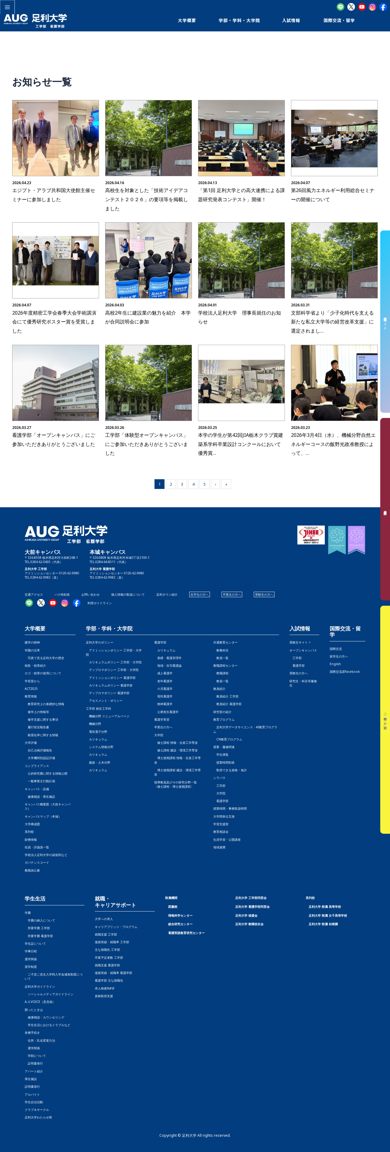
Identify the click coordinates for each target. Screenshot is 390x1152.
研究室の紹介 (222, 712)
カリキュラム (96, 739)
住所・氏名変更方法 (40, 1040)
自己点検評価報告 (38, 750)
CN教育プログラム (227, 739)
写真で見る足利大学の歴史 (44, 658)
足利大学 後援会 (246, 915)
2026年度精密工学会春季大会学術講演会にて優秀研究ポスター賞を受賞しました (54, 321)
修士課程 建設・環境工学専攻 (176, 750)
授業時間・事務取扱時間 (230, 808)
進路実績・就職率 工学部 (112, 942)
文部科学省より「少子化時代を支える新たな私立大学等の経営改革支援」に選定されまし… (332, 321)
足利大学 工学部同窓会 (251, 898)
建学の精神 (32, 642)
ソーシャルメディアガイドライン (49, 994)
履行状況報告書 (37, 727)
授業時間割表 (224, 762)
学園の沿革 (32, 650)
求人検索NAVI (104, 988)
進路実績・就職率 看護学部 (113, 973)
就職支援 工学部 (106, 934)
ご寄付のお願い (385, 720)
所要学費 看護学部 (39, 936)
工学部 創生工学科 (98, 708)
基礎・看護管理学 (168, 658)
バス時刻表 (62, 594)
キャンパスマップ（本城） (43, 816)
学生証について (35, 943)
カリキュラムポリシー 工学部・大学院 (114, 662)
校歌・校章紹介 (35, 665)
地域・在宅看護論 (168, 665)
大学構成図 (32, 824)
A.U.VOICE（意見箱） (40, 1002)
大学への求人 (104, 919)
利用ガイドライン (99, 603)
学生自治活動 (34, 1102)
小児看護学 (163, 689)
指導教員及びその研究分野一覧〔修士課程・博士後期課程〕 (175, 784)
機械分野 (93, 724)
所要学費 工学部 (37, 928)
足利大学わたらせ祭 (38, 1117)
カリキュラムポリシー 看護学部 (109, 685)
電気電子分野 (96, 731)
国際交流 (336, 649)
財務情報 (31, 839)
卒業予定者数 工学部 (109, 957)
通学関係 (31, 959)
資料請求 (385, 509)
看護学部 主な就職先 (109, 980)
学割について (35, 1056)
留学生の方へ (339, 656)
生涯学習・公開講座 (227, 839)
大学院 (219, 793)
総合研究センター (180, 924)
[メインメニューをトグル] (7, 7)
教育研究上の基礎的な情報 (44, 704)
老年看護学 (163, 681)
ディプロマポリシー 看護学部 (107, 693)
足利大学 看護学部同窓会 (252, 906)
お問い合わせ (90, 594)
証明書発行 (34, 1063)
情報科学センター (180, 915)
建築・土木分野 (98, 762)
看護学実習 (161, 719)
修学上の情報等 (37, 712)
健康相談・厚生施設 (40, 796)
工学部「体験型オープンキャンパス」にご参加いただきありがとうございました (146, 444)
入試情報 (299, 629)
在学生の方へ (199, 594)
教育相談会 (221, 831)
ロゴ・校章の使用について (43, 673)
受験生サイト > (300, 642)
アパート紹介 (34, 1071)
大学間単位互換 (224, 816)
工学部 (219, 785)
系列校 (29, 831)
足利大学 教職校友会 (249, 924)
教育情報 (31, 696)
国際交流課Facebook (345, 671)
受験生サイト (385, 322)
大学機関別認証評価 (40, 758)
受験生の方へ (264, 594)
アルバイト (32, 1094)
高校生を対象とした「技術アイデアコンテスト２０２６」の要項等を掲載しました (146, 199)
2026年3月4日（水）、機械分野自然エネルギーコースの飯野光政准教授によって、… (333, 444)
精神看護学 (163, 704)
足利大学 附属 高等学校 (325, 906)
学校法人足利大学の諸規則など (46, 855)
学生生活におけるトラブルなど (47, 1025)
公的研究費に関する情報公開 (46, 773)
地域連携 (219, 847)
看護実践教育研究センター (186, 933)
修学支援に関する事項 (41, 719)
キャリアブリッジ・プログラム (116, 927)
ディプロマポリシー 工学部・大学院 (112, 670)
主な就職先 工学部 (107, 949)
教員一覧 (221, 658)
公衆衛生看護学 (166, 712)
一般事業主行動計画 (40, 781)
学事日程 (31, 951)
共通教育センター (225, 642)
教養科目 (221, 650)
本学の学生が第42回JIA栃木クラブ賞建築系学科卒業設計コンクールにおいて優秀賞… (240, 444)
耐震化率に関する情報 (41, 735)
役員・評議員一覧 (37, 847)
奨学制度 (31, 967)
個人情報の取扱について (128, 594)
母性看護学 (163, 696)
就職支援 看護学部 (107, 965)
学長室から (32, 681)
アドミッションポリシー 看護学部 (111, 678)
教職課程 (221, 673)
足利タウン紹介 (167, 594)
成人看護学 (163, 673)
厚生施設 (31, 1079)
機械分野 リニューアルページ (107, 716)
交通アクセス (34, 594)
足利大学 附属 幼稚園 (323, 924)
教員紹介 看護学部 (227, 704)
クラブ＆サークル (37, 1109)
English (335, 664)
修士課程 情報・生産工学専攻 (176, 742)
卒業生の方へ (232, 594)
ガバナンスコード (37, 862)
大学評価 (31, 742)
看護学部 (160, 642)
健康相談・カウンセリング (44, 1017)
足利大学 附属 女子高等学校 (328, 915)
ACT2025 (31, 689)
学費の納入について (40, 920)
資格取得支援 (104, 996)
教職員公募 (32, 870)
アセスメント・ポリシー (104, 700)
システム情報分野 (99, 747)
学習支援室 (221, 824)
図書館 (172, 906)
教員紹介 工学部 (226, 696)
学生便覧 (221, 754)
